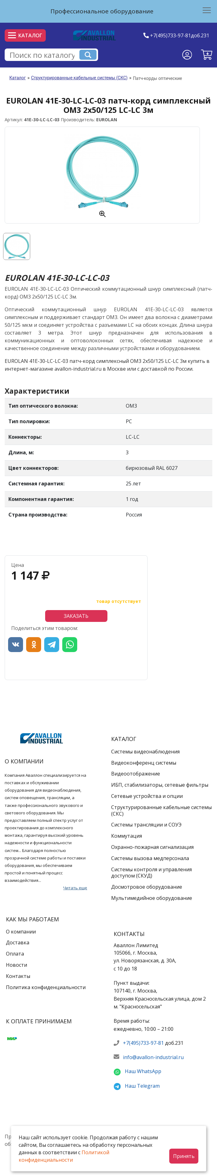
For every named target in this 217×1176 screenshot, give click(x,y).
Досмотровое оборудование (146, 886)
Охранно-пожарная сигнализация (152, 847)
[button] (206, 54)
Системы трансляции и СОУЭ (146, 824)
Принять (184, 1156)
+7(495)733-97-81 (143, 1042)
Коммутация (126, 835)
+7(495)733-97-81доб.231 (179, 35)
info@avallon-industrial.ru (153, 1057)
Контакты (18, 976)
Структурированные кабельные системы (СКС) (79, 77)
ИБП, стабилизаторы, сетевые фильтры (159, 784)
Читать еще (75, 888)
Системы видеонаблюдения (145, 751)
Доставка (17, 942)
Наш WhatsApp (143, 1071)
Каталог (25, 35)
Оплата (15, 953)
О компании (21, 931)
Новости (16, 964)
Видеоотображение (135, 773)
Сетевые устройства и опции (147, 796)
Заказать (76, 616)
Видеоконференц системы (143, 762)
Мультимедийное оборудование (151, 898)
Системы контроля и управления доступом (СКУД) (151, 872)
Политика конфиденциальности (46, 987)
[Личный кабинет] (187, 55)
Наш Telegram (142, 1085)
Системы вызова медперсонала (150, 858)
